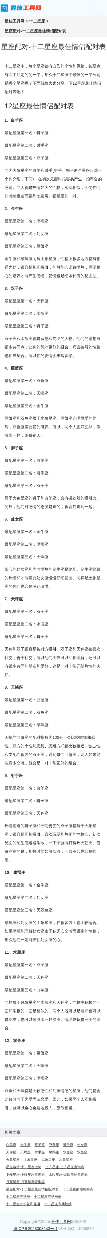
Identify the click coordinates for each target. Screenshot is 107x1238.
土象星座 (30, 1160)
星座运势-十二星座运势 (23, 1167)
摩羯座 (54, 1152)
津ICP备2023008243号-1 (35, 1228)
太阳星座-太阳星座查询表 (68, 1174)
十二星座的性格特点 (77, 1189)
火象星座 (13, 1160)
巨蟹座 (54, 1145)
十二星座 (37, 21)
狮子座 (68, 1145)
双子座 (40, 1145)
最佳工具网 (15, 21)
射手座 (40, 1152)
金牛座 (25, 1145)
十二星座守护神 (18, 1197)
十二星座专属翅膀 (58, 1204)
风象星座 (48, 1160)
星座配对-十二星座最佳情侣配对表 (35, 31)
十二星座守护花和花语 (23, 1204)
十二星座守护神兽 (47, 1197)
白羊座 (11, 1145)
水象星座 (66, 1160)
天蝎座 (25, 1152)
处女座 (82, 1145)
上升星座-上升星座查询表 (64, 1167)
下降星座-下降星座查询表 (25, 1174)
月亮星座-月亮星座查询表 (25, 1182)
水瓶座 (68, 1152)
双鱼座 (82, 1152)
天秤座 (11, 1152)
